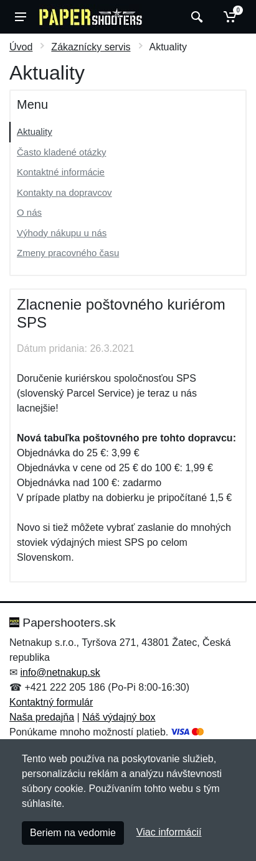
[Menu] (20, 17)
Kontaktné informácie (61, 172)
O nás (29, 212)
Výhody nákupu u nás (62, 233)
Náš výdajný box (118, 717)
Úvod (20, 47)
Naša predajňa (41, 717)
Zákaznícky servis (90, 47)
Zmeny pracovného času (68, 252)
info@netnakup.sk (60, 672)
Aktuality (34, 131)
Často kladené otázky (61, 152)
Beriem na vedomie (73, 832)
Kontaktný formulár (51, 702)
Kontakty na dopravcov (64, 192)
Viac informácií (169, 832)
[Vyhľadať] (195, 17)
